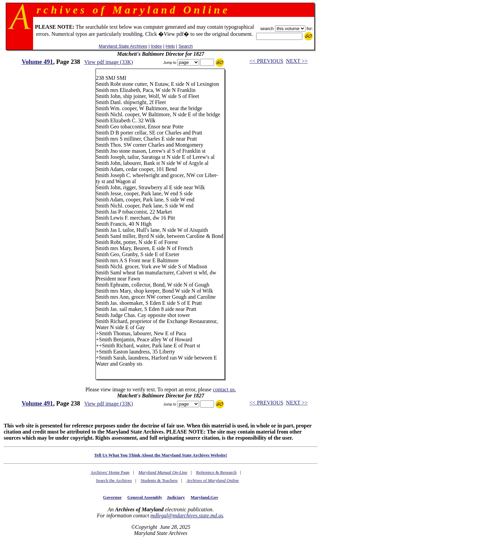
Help (170, 46)
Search (186, 46)
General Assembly (144, 497)
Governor (112, 497)
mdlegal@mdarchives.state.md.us (187, 515)
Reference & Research (216, 472)
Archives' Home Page (110, 472)
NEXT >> (296, 61)
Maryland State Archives (123, 46)
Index (156, 46)
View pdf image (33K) (108, 62)
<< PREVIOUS (266, 61)
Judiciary (176, 497)
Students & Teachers (159, 480)
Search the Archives (114, 480)
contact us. (224, 389)
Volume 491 (37, 61)
